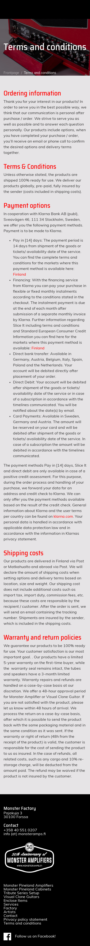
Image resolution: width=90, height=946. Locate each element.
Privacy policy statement (25, 919)
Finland (19, 274)
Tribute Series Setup (21, 893)
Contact (11, 916)
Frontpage (11, 73)
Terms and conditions (22, 923)
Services (11, 904)
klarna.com (63, 516)
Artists (10, 912)
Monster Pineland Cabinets (27, 889)
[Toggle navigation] (82, 9)
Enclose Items (15, 901)
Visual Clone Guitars (21, 897)
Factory (10, 908)
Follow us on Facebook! (30, 936)
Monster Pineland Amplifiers (28, 885)
